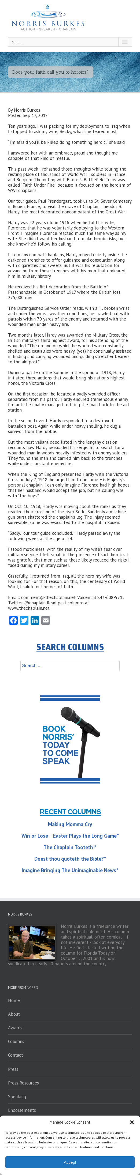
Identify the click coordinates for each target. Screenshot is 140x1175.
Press (13, 1069)
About (14, 1014)
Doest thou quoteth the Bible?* (70, 859)
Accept (70, 1162)
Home (14, 1000)
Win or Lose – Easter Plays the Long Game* (70, 836)
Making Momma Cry (70, 824)
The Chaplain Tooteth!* (70, 847)
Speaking (17, 1096)
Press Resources (23, 1083)
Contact (15, 1055)
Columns (16, 1041)
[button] (132, 1122)
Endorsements (22, 1110)
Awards (15, 1028)
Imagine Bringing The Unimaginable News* (70, 870)
